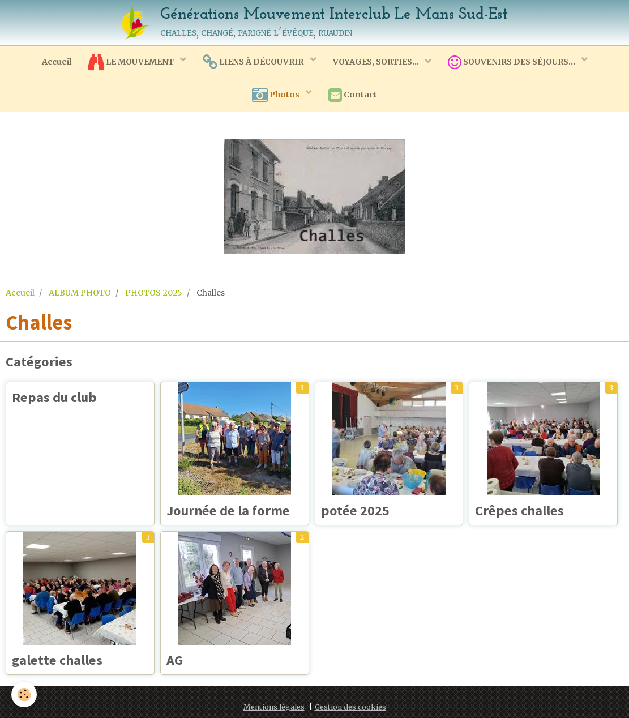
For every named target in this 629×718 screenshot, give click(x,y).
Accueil (56, 62)
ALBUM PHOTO (80, 293)
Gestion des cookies (350, 707)
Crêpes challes (519, 510)
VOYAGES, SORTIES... (377, 62)
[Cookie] (24, 694)
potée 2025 (355, 510)
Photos (276, 95)
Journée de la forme (228, 510)
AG (174, 660)
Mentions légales (274, 707)
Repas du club (54, 397)
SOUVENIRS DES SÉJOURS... (512, 62)
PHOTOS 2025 (153, 293)
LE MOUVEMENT (132, 62)
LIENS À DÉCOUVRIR (254, 62)
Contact (352, 95)
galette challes (57, 660)
